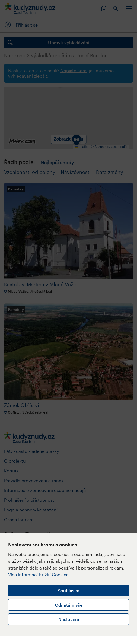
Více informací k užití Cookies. (39, 574)
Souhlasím (68, 590)
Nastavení (68, 619)
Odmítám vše (68, 605)
